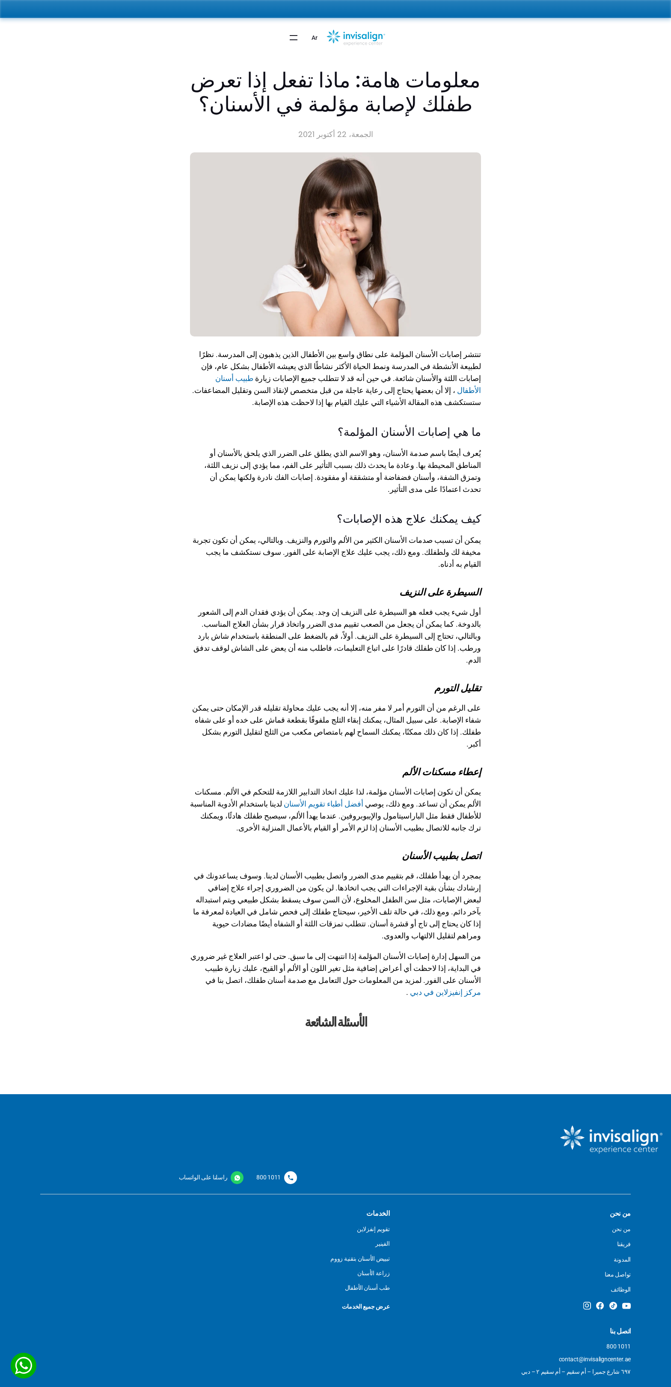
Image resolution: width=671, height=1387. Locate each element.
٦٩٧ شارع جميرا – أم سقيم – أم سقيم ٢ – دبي (145, 1270)
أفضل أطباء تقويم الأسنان (323, 799)
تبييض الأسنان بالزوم (359, 1267)
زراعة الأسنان (366, 1282)
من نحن (552, 1237)
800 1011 (169, 1237)
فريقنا (555, 1252)
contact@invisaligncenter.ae (145, 1252)
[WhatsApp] (26, 1363)
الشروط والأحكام (258, 1237)
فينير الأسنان (368, 1252)
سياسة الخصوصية (258, 1252)
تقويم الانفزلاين (365, 1237)
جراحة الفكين (464, 1252)
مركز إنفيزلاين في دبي (445, 987)
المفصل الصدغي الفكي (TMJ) (444, 1267)
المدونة (553, 1267)
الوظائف (552, 1297)
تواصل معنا (549, 1282)
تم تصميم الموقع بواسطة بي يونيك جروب (512, 1374)
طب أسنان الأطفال (457, 1237)
